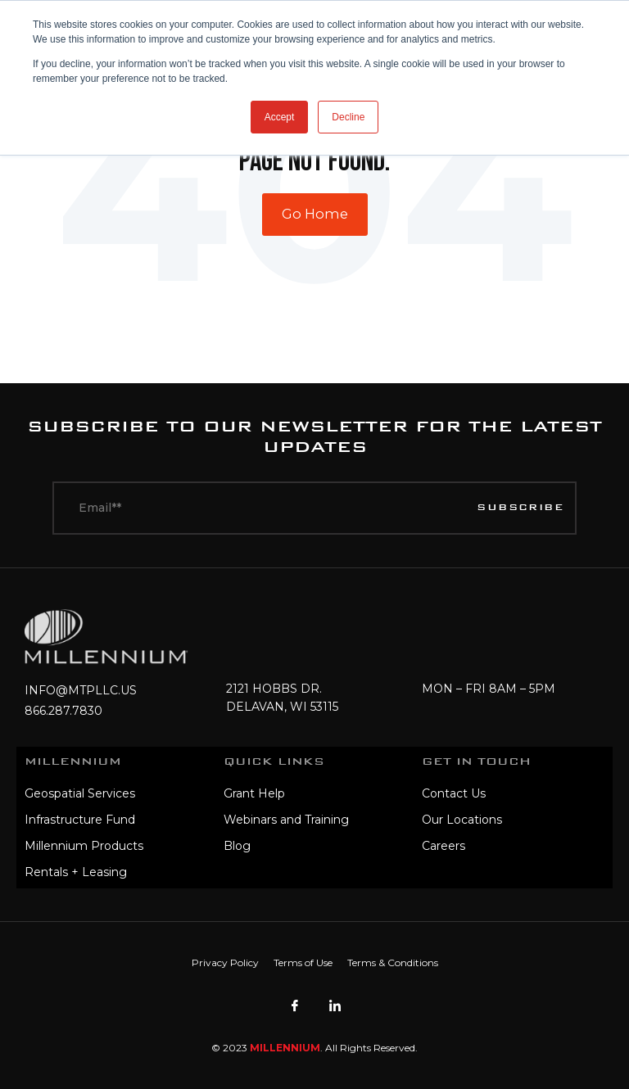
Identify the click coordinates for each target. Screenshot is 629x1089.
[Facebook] (295, 1005)
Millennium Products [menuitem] (84, 845)
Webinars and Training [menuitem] (286, 819)
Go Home (315, 214)
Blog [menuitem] (237, 845)
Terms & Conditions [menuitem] (392, 962)
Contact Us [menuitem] (454, 793)
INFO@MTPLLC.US (81, 690)
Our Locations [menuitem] (462, 819)
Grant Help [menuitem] (254, 793)
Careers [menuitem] (443, 845)
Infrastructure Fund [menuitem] (80, 819)
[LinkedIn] (335, 1005)
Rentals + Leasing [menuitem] (76, 872)
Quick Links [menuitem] (274, 761)
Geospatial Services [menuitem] (80, 793)
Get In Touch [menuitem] (476, 761)
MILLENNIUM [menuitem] (73, 761)
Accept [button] (280, 117)
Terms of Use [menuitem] (303, 962)
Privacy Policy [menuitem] (225, 962)
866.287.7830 (63, 710)
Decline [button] (348, 117)
